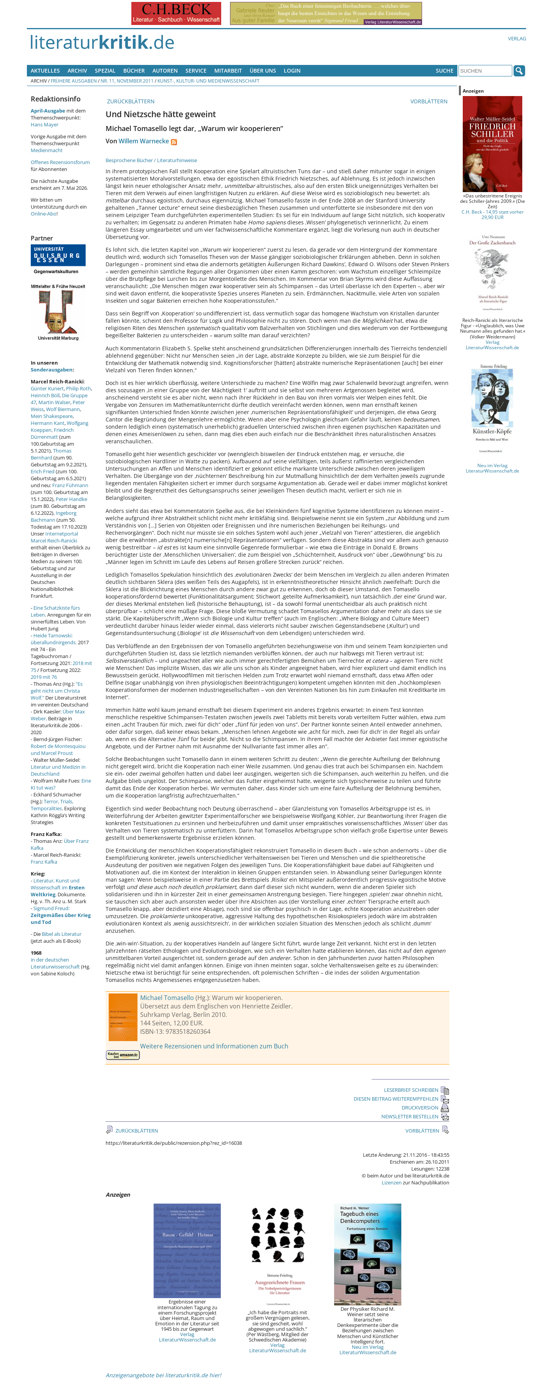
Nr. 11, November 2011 (127, 81)
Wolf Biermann (63, 409)
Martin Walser (54, 402)
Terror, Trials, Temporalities (52, 805)
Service (196, 70)
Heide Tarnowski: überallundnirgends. (54, 639)
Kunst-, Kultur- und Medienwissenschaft (208, 81)
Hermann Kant (48, 423)
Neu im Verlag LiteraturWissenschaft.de (367, 1349)
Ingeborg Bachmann (53, 516)
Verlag (517, 38)
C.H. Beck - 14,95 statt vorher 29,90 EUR (493, 214)
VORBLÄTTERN (430, 101)
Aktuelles (45, 70)
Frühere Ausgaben (74, 81)
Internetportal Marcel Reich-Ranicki (54, 537)
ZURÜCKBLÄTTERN (130, 101)
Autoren (165, 70)
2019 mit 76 (44, 676)
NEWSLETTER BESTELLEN (415, 1116)
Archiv (77, 70)
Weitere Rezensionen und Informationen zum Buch (214, 1046)
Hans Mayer (44, 124)
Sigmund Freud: (61, 915)
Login (292, 70)
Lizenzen (392, 1182)
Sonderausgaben (52, 369)
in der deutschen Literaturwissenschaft (55, 963)
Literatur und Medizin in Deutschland (58, 770)
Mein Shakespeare (52, 416)
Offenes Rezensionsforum (60, 162)
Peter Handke (71, 499)
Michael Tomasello (167, 997)
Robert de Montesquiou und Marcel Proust (58, 749)
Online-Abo (43, 213)
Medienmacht (47, 150)
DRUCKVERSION (425, 1107)
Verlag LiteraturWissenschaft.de (187, 1337)
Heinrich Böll (45, 395)
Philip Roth (78, 388)
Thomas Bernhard (51, 454)
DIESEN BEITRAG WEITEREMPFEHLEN (401, 1098)
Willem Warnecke (144, 141)
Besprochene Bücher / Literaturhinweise (151, 160)
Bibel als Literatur (61, 933)
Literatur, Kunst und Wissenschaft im (58, 887)
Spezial (105, 70)
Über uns (263, 70)
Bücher (134, 70)
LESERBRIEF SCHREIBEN (416, 1089)
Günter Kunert (47, 388)
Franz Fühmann (70, 485)
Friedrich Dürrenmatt (52, 433)
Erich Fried (43, 471)
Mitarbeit (228, 70)
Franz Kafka (44, 861)
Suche (445, 70)
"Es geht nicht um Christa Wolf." (57, 690)
